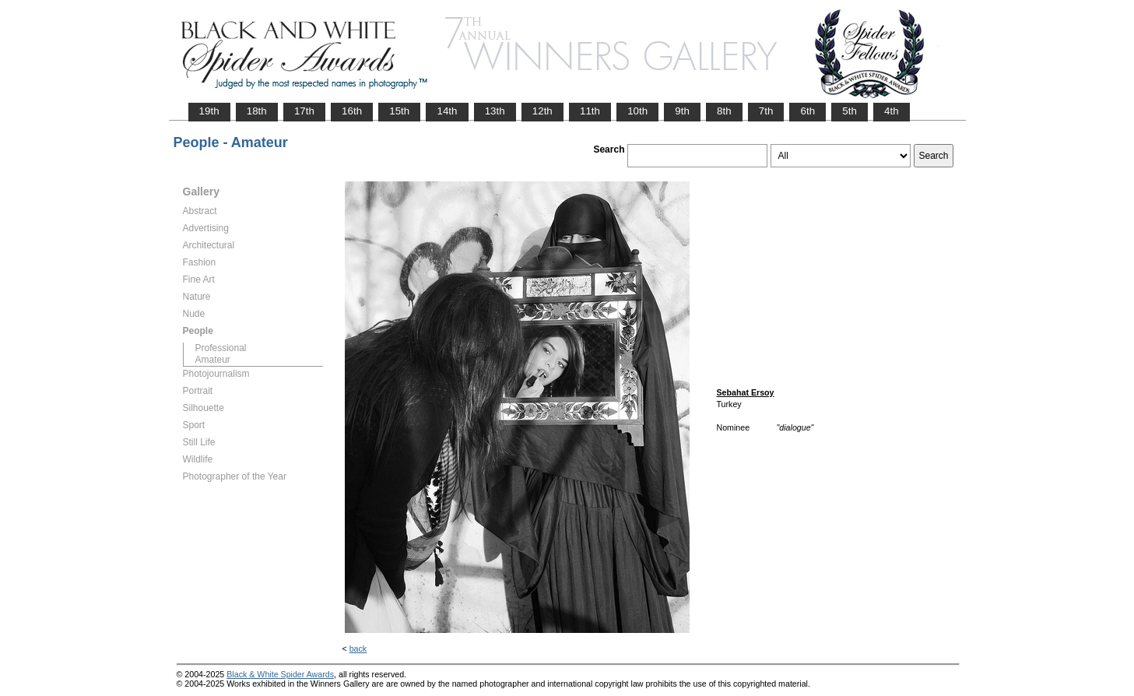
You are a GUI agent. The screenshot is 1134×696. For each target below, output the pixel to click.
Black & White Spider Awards (280, 674)
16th (351, 111)
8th (724, 111)
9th (682, 111)
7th (766, 111)
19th (209, 111)
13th (495, 111)
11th (590, 111)
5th (849, 111)
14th (446, 111)
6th (807, 111)
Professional (221, 348)
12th (542, 111)
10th (637, 111)
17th (304, 111)
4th (892, 111)
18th (257, 111)
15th (399, 111)
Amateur (212, 359)
